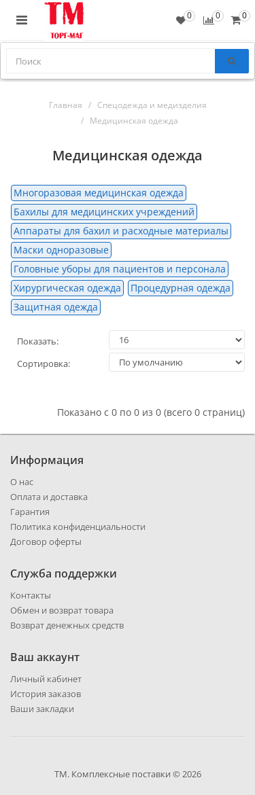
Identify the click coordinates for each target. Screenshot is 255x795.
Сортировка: (43, 363)
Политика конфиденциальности (78, 526)
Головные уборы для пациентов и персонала (120, 268)
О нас (21, 482)
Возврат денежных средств (67, 625)
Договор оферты (46, 541)
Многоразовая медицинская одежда (99, 192)
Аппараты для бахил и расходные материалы (121, 230)
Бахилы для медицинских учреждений (104, 211)
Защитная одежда (56, 306)
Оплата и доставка (49, 497)
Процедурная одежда (181, 287)
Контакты (30, 595)
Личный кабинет (46, 679)
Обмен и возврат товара (62, 610)
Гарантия (30, 512)
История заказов (45, 694)
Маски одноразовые (61, 249)
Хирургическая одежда (67, 287)
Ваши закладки (42, 709)
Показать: (37, 341)
